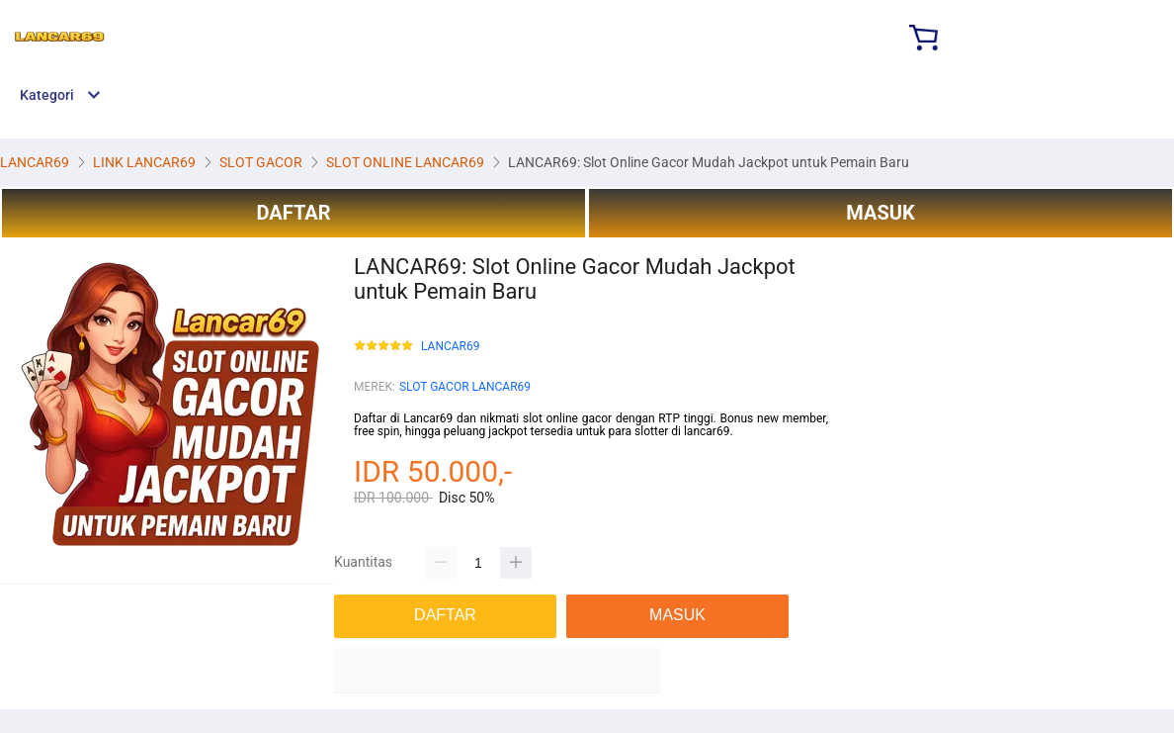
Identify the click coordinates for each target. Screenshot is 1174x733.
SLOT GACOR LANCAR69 (465, 387)
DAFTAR (293, 213)
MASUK (880, 213)
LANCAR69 (450, 346)
